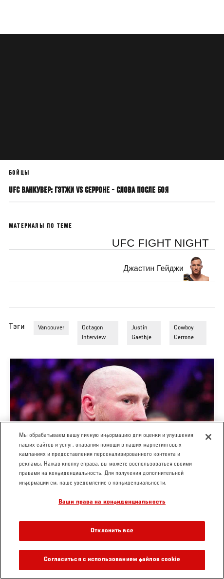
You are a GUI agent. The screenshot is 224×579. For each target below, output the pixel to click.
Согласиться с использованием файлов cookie (112, 560)
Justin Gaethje (141, 333)
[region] (112, 500)
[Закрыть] (208, 437)
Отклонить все (112, 531)
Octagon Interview (94, 333)
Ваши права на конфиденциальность (112, 502)
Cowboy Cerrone (184, 333)
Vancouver (51, 328)
